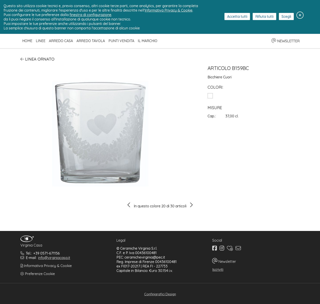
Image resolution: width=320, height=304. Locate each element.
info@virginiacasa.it (54, 257)
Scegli (286, 16)
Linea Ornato (37, 59)
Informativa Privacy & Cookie (46, 265)
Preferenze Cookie (37, 273)
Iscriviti (217, 269)
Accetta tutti (237, 16)
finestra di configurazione (90, 14)
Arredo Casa (61, 41)
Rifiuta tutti (264, 16)
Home (27, 41)
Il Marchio (147, 41)
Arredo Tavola (90, 41)
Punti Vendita (121, 41)
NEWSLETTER (286, 41)
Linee (40, 41)
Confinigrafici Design (160, 294)
